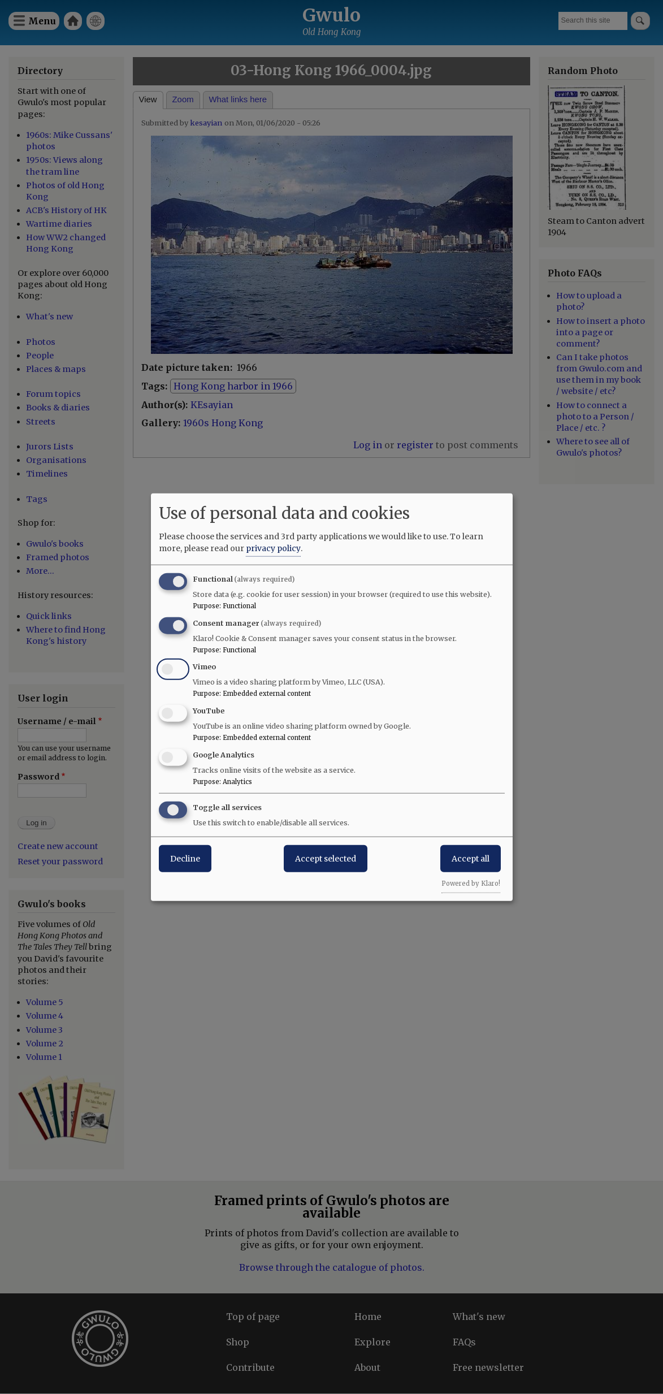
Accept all (470, 858)
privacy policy (273, 548)
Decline (185, 858)
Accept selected (325, 858)
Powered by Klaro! (470, 883)
